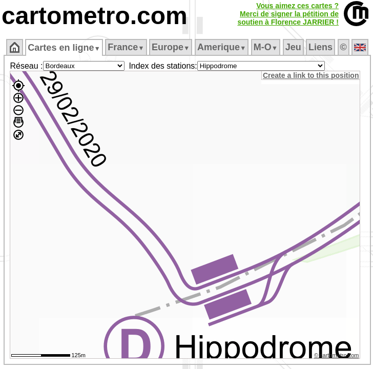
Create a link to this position (311, 75)
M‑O (266, 47)
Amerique (221, 47)
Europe (171, 47)
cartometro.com (95, 15)
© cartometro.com (336, 355)
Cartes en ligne (64, 48)
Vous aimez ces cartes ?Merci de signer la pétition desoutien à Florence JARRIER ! (288, 14)
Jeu (293, 47)
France (126, 47)
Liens (320, 47)
